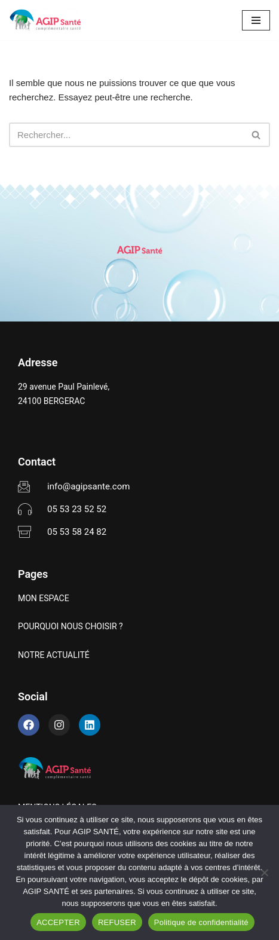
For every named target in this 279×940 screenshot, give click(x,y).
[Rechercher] (126, 135)
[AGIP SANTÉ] (45, 20)
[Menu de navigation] (256, 20)
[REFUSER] (264, 872)
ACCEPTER (58, 922)
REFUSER (117, 922)
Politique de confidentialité (201, 922)
